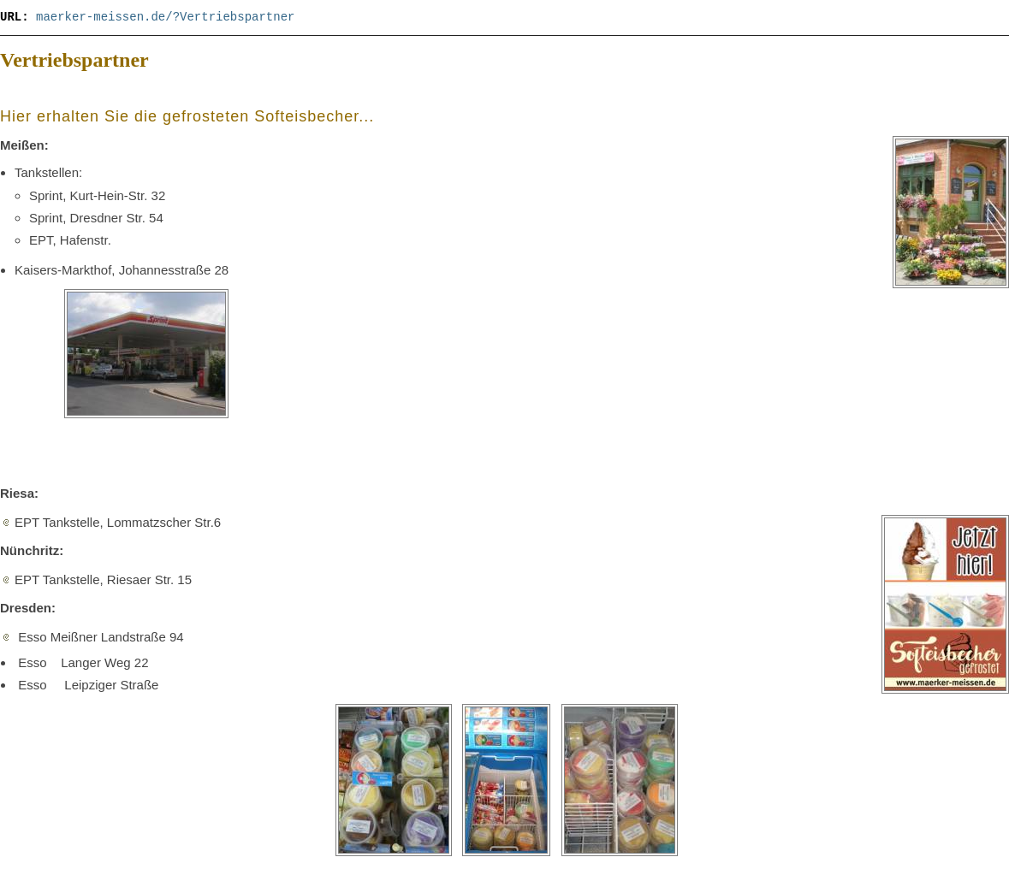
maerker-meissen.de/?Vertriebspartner (165, 17)
